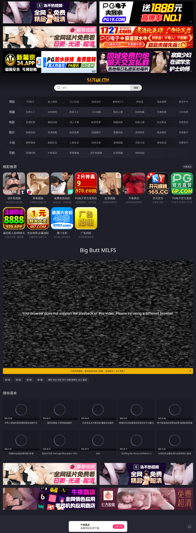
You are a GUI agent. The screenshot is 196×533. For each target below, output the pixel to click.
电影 (12, 122)
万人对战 (74, 101)
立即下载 (118, 526)
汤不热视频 (96, 152)
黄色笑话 (161, 142)
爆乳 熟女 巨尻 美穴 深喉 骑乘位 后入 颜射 (67, 379)
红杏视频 (118, 152)
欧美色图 (74, 132)
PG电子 (30, 101)
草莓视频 (74, 152)
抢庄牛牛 (183, 101)
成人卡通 (74, 122)
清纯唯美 (140, 132)
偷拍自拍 (52, 122)
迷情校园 (118, 142)
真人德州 (52, 101)
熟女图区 (161, 132)
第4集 (40, 379)
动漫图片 (96, 132)
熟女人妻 (118, 112)
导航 (12, 153)
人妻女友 (74, 142)
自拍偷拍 (52, 112)
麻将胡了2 (118, 101)
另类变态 (183, 122)
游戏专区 (96, 101)
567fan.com (98, 80)
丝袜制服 (140, 112)
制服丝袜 (118, 122)
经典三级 (140, 122)
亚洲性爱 (30, 122)
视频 (12, 112)
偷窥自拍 (30, 132)
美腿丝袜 (118, 132)
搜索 (136, 87)
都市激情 (30, 142)
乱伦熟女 (161, 122)
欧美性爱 (96, 122)
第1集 (7, 379)
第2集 (18, 379)
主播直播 (161, 112)
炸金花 (139, 101)
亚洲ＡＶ (30, 112)
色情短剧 (140, 152)
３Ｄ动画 (96, 112)
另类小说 (140, 142)
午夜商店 (52, 152)
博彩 (12, 102)
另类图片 (183, 132)
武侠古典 (96, 142)
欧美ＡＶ (74, 112)
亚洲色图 (52, 132)
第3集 (29, 379)
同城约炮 (30, 152)
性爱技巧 (183, 142)
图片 (12, 132)
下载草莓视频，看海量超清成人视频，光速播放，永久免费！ (131, 371)
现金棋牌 (161, 101)
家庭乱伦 (52, 142)
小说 (12, 142)
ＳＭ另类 (183, 112)
